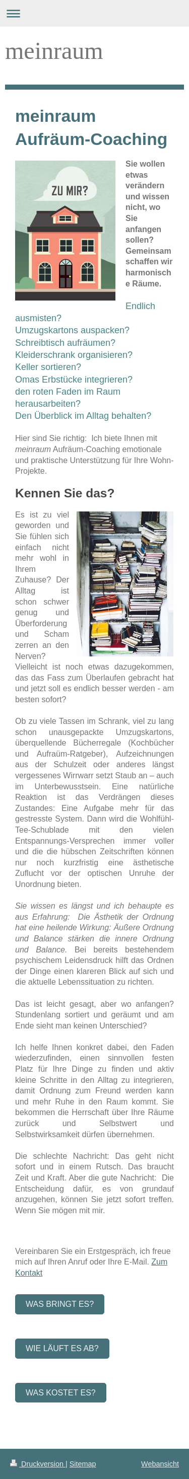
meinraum (54, 50)
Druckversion (38, 1464)
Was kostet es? (61, 1392)
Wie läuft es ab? (62, 1348)
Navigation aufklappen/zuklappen (94, 13)
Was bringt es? (60, 1304)
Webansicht (160, 1464)
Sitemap (83, 1464)
